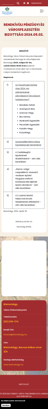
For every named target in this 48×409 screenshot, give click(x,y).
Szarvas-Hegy (26, 113)
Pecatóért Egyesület (29, 124)
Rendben (6, 405)
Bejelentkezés (36, 3)
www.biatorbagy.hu (13, 364)
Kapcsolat (24, 384)
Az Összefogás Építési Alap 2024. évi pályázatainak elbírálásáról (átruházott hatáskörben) (27, 92)
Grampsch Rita (27, 109)
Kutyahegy (24, 132)
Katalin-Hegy (26, 128)
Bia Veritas (24, 116)
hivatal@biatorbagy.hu (15, 334)
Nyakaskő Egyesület (29, 120)
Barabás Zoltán (27, 105)
